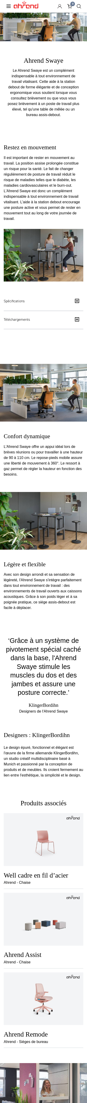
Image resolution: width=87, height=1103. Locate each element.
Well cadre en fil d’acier (36, 875)
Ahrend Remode (26, 1034)
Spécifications (41, 301)
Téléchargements (41, 319)
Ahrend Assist (23, 954)
